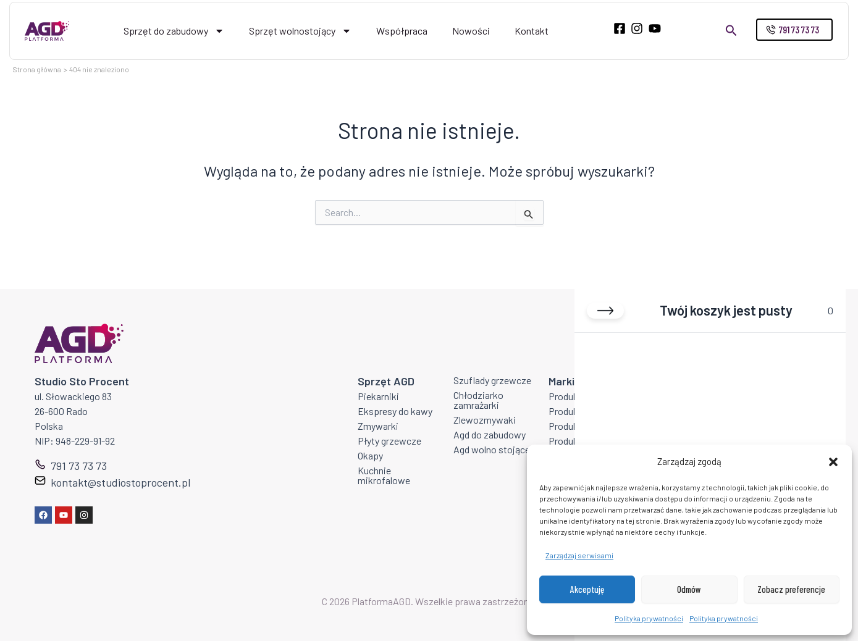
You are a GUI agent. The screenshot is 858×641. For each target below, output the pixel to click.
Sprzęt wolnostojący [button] (300, 31)
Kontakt (532, 30)
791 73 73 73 (79, 465)
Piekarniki (378, 396)
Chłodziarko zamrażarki (478, 400)
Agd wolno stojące (491, 449)
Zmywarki (378, 426)
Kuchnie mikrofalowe (384, 475)
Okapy (370, 455)
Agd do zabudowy (489, 434)
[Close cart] (605, 311)
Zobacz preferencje (791, 589)
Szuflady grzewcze (492, 380)
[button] (833, 462)
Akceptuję (587, 589)
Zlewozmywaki (484, 419)
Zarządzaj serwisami (579, 555)
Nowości (471, 30)
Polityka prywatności (649, 618)
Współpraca (401, 30)
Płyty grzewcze (389, 440)
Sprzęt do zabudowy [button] (174, 31)
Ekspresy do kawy (395, 411)
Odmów (689, 589)
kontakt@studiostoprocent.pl (120, 482)
